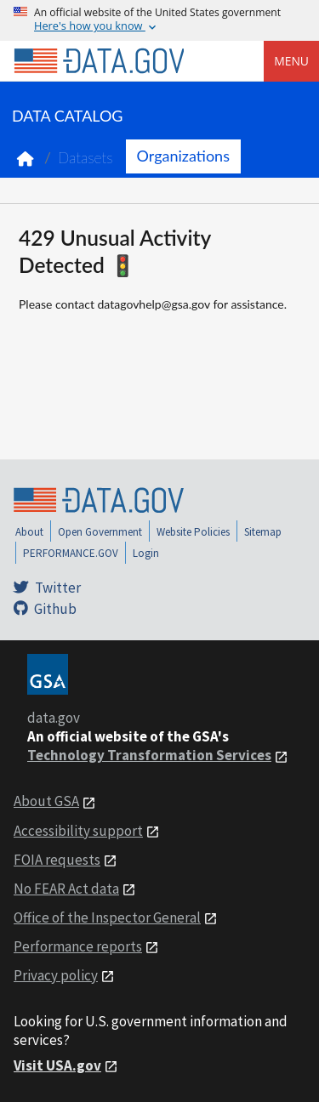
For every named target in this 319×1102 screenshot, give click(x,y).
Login (146, 553)
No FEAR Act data (66, 888)
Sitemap (263, 532)
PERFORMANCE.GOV (70, 553)
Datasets (85, 158)
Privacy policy (56, 975)
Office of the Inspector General (107, 917)
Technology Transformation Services (149, 755)
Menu (291, 61)
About (29, 532)
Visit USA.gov (57, 1065)
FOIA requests (57, 859)
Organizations (183, 155)
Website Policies (193, 532)
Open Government (100, 532)
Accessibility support (78, 830)
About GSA (46, 801)
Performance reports (78, 946)
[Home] (99, 61)
